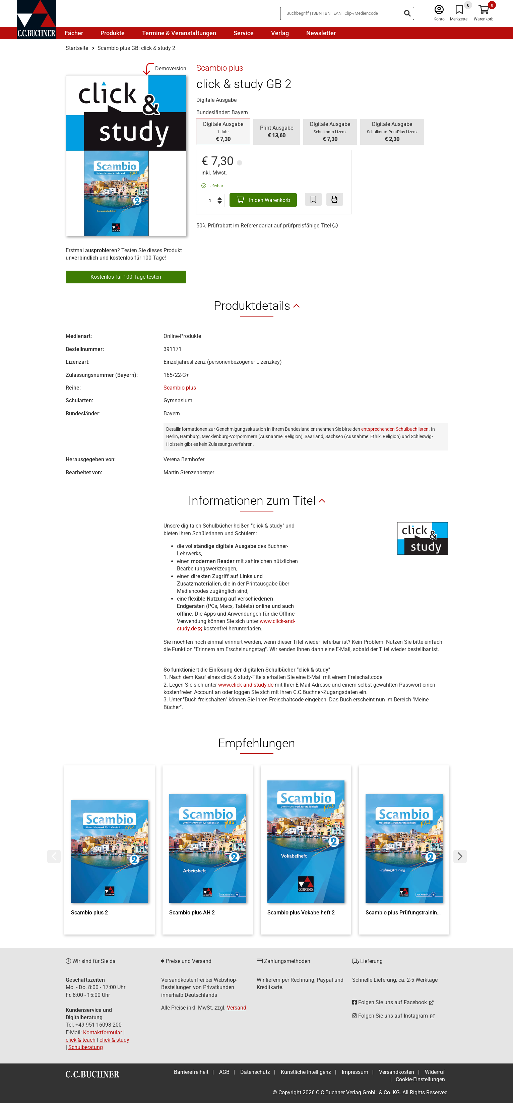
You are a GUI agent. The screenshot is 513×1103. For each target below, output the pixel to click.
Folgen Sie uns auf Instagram (390, 1016)
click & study (114, 1040)
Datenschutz (255, 1072)
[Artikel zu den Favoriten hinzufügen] (313, 199)
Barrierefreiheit (191, 1072)
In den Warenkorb (263, 199)
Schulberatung (85, 1047)
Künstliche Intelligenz (306, 1072)
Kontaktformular (102, 1032)
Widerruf (435, 1072)
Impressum (355, 1072)
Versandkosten (396, 1072)
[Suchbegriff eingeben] (347, 13)
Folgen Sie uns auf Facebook (390, 1002)
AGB (224, 1072)
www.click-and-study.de (245, 685)
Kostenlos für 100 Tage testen (125, 277)
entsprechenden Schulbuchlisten (395, 429)
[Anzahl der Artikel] (215, 200)
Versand (236, 1008)
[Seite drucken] (334, 199)
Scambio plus (180, 388)
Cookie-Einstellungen (420, 1079)
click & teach (80, 1040)
